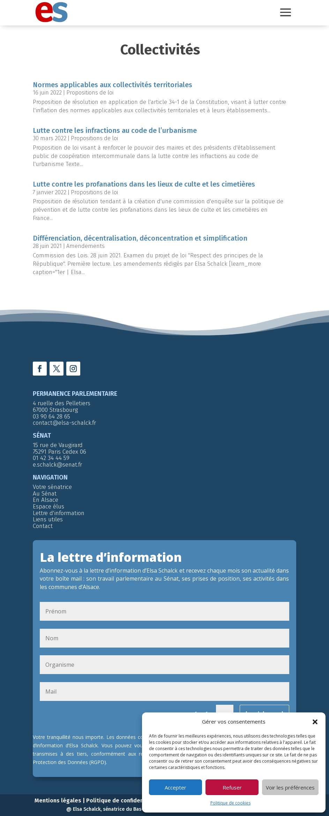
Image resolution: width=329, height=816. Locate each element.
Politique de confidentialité (123, 797)
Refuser (232, 787)
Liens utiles (48, 516)
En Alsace (45, 497)
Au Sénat (45, 490)
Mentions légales (58, 797)
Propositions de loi (89, 89)
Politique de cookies (230, 803)
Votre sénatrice (52, 484)
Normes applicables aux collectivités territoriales (112, 82)
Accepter (175, 787)
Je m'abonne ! (264, 711)
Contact (43, 523)
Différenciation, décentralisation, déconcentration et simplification (140, 235)
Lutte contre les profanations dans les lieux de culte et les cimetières (144, 181)
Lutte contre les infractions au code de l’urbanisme (115, 127)
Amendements (85, 243)
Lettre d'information (58, 510)
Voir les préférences (290, 787)
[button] (315, 721)
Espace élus (48, 503)
